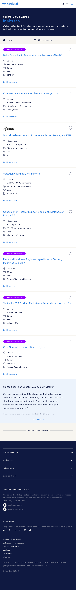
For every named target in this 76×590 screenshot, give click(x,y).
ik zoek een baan (10, 452)
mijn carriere (8, 468)
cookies (6, 550)
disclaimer (7, 553)
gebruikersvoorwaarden (13, 543)
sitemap (6, 557)
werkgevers (8, 460)
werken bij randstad (12, 539)
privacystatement (11, 546)
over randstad (9, 476)
